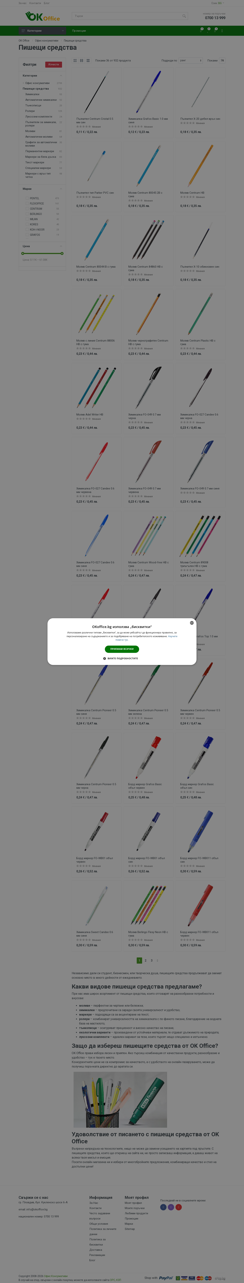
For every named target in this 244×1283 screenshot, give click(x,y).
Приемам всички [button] (122, 649)
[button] (122, 658)
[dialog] (122, 641)
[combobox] (192, 623)
